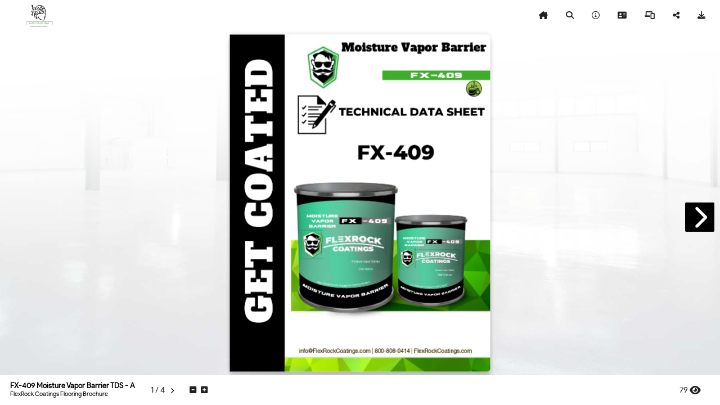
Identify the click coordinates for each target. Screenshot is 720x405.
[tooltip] (543, 15)
